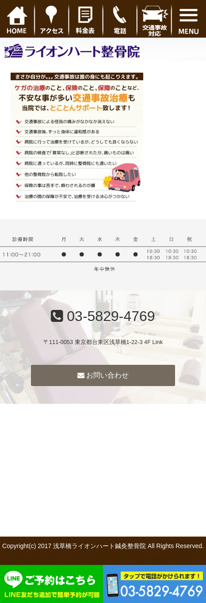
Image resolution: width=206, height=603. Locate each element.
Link (158, 342)
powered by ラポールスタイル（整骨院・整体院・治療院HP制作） (103, 558)
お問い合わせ (103, 375)
